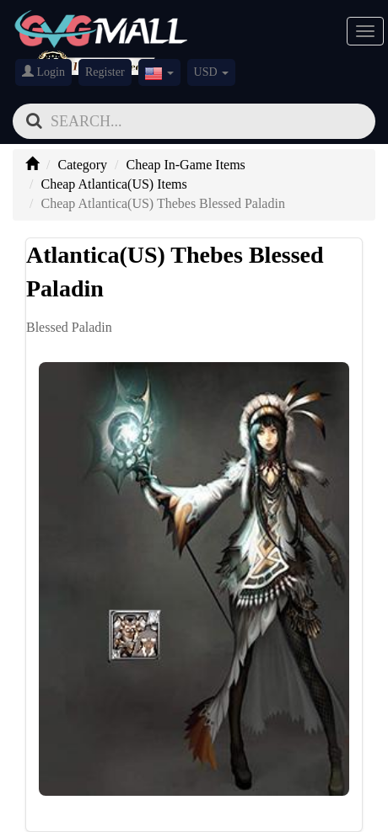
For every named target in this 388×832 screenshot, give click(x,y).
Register (105, 72)
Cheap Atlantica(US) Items (113, 184)
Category (82, 164)
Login (43, 71)
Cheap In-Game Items (186, 164)
